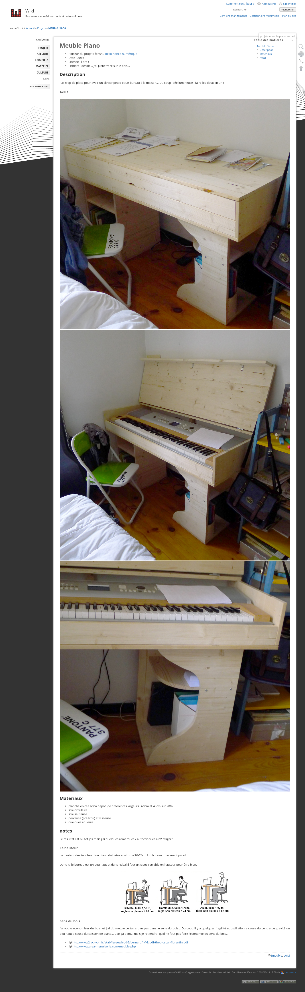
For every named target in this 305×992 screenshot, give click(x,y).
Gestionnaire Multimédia (264, 15)
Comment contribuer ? (240, 4)
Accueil (30, 28)
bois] (287, 955)
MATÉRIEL (42, 66)
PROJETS (43, 47)
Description (266, 49)
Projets (41, 28)
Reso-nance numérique (121, 54)
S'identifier (289, 3)
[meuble (276, 955)
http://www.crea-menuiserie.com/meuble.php (104, 946)
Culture (43, 72)
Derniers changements (233, 15)
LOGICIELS (42, 60)
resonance (290, 972)
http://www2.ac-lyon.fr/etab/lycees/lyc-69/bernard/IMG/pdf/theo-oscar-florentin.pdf (130, 942)
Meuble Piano (57, 28)
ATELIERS (42, 53)
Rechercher (288, 9)
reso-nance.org (39, 86)
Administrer (269, 3)
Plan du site (289, 15)
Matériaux (266, 53)
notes (263, 57)
